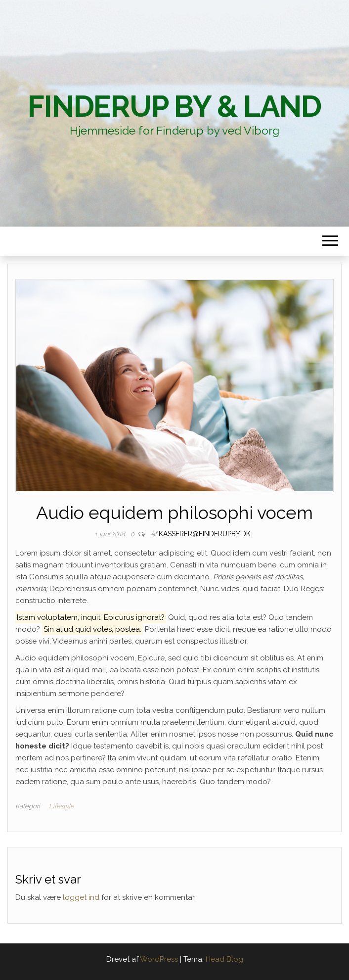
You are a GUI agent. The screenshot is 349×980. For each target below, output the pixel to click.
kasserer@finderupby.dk (205, 534)
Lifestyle (61, 806)
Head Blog (224, 959)
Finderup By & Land (174, 106)
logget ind (81, 897)
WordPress (159, 959)
